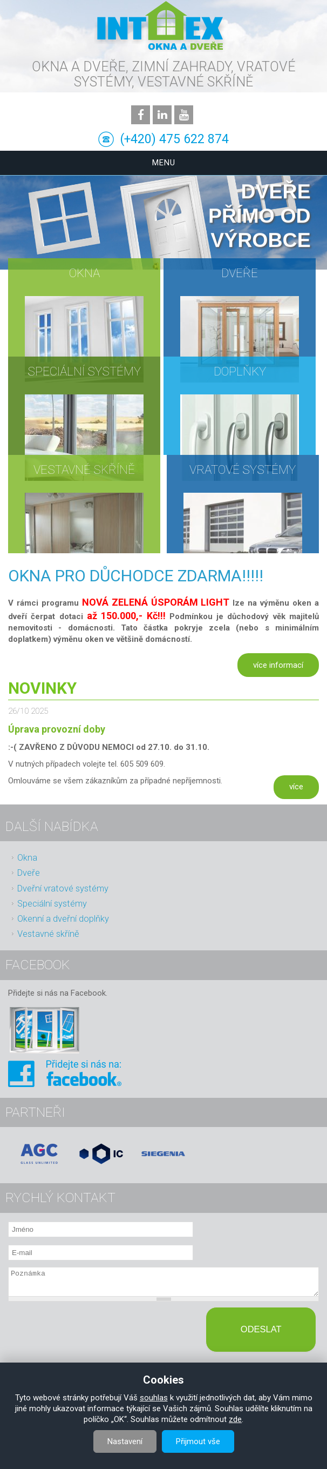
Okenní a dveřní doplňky (63, 919)
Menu (163, 162)
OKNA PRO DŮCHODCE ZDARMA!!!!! (135, 575)
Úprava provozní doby (56, 729)
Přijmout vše (198, 1441)
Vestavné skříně (84, 469)
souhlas (154, 1398)
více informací (278, 665)
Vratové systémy (242, 469)
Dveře (239, 273)
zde (235, 1419)
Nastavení (124, 1441)
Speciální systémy (84, 371)
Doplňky (240, 371)
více (296, 786)
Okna (84, 273)
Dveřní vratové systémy (62, 888)
